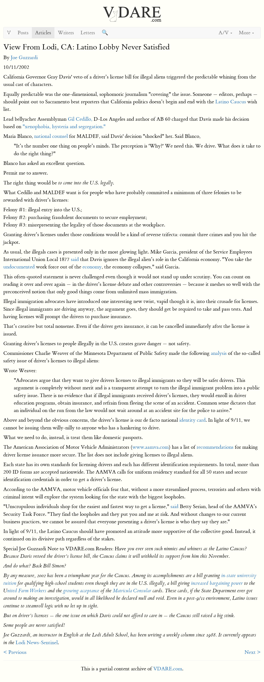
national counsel (51, 136)
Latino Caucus (230, 101)
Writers (66, 32)
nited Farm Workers (26, 591)
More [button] (246, 32)
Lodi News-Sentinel (37, 642)
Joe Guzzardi (24, 57)
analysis (219, 353)
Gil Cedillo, (80, 119)
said (75, 259)
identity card (192, 420)
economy (92, 267)
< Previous (15, 652)
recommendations (215, 447)
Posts (23, 32)
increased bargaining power (217, 583)
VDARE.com (167, 669)
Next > (252, 652)
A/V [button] (225, 32)
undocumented (19, 267)
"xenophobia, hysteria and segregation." (64, 126)
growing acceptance (81, 591)
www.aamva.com (150, 447)
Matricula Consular (132, 591)
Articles (43, 32)
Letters (88, 32)
